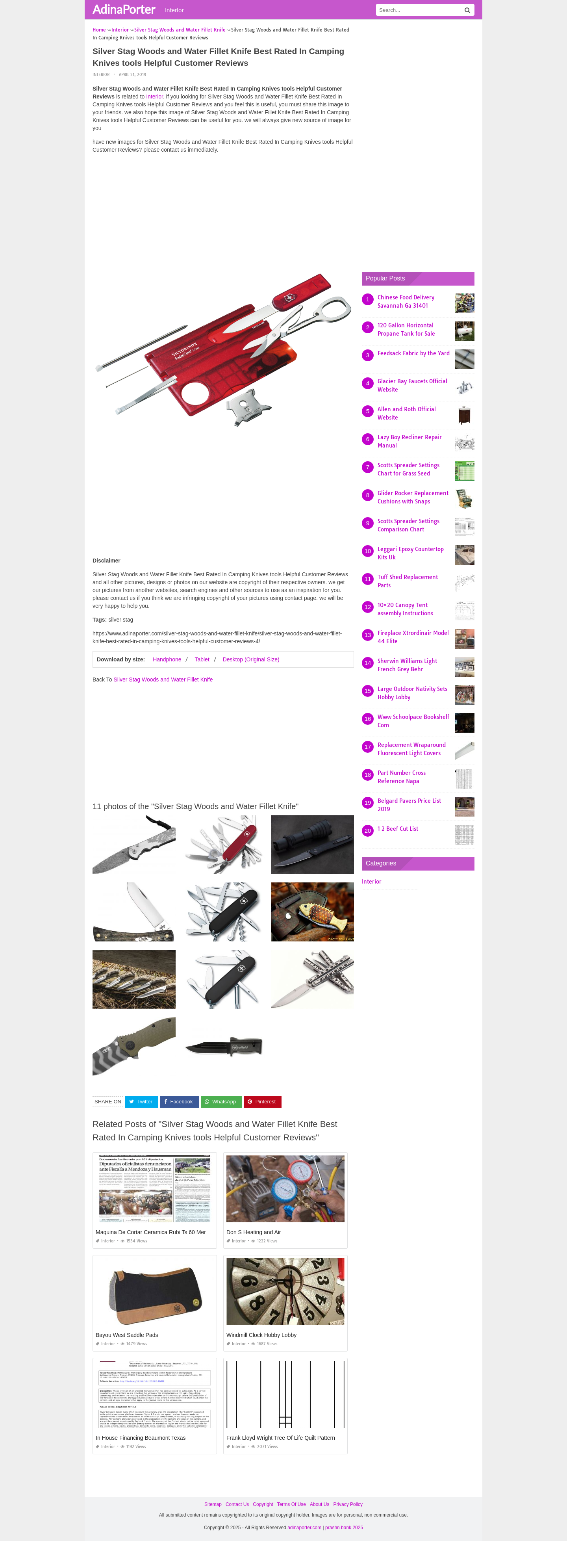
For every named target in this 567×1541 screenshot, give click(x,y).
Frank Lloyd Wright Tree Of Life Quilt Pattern (280, 1437)
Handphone (167, 659)
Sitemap (213, 1504)
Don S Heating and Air (253, 1232)
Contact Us (237, 1504)
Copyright (263, 1504)
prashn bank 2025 (344, 1527)
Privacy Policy (348, 1504)
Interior (174, 9)
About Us (319, 1504)
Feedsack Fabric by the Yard (414, 353)
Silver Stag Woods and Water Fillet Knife (163, 679)
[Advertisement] (223, 215)
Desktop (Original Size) (251, 659)
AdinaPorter (124, 9)
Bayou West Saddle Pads (127, 1334)
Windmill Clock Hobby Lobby (261, 1334)
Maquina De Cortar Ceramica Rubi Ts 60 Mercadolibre (162, 1232)
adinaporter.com (304, 1527)
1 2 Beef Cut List (398, 828)
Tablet (202, 659)
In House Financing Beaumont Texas (141, 1437)
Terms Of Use (291, 1504)
